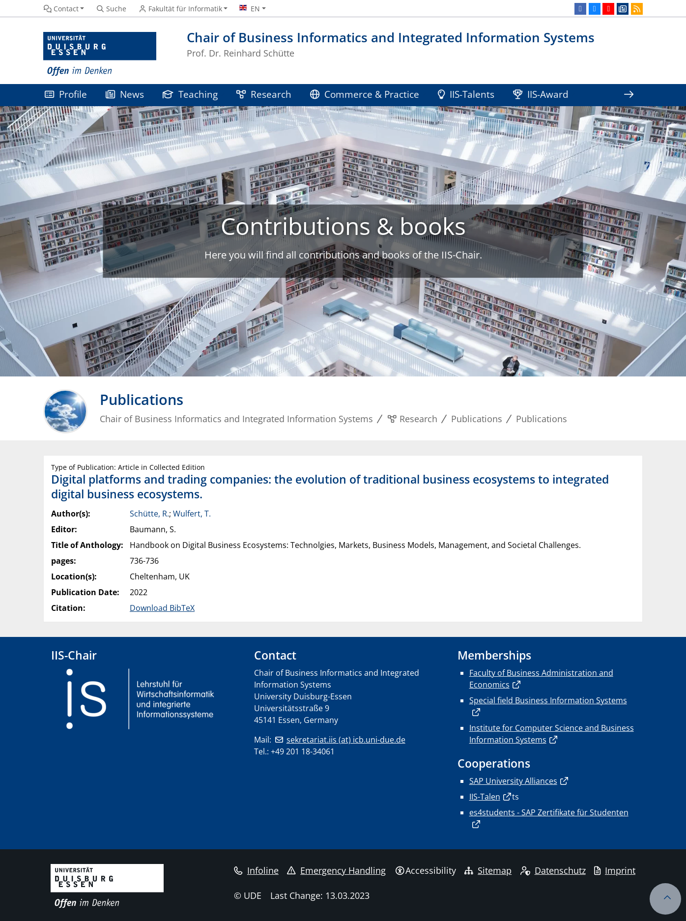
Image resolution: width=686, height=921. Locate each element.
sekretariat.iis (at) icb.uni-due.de (345, 739)
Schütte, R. (149, 513)
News (125, 94)
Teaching (190, 94)
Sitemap (488, 870)
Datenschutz (553, 870)
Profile (66, 94)
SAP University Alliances (513, 781)
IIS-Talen (484, 796)
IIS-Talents (466, 94)
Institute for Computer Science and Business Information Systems (551, 733)
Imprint (614, 870)
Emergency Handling (336, 870)
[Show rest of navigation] (628, 95)
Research (263, 94)
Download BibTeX (162, 608)
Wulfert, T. (192, 513)
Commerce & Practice (364, 94)
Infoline (256, 870)
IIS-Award (541, 94)
